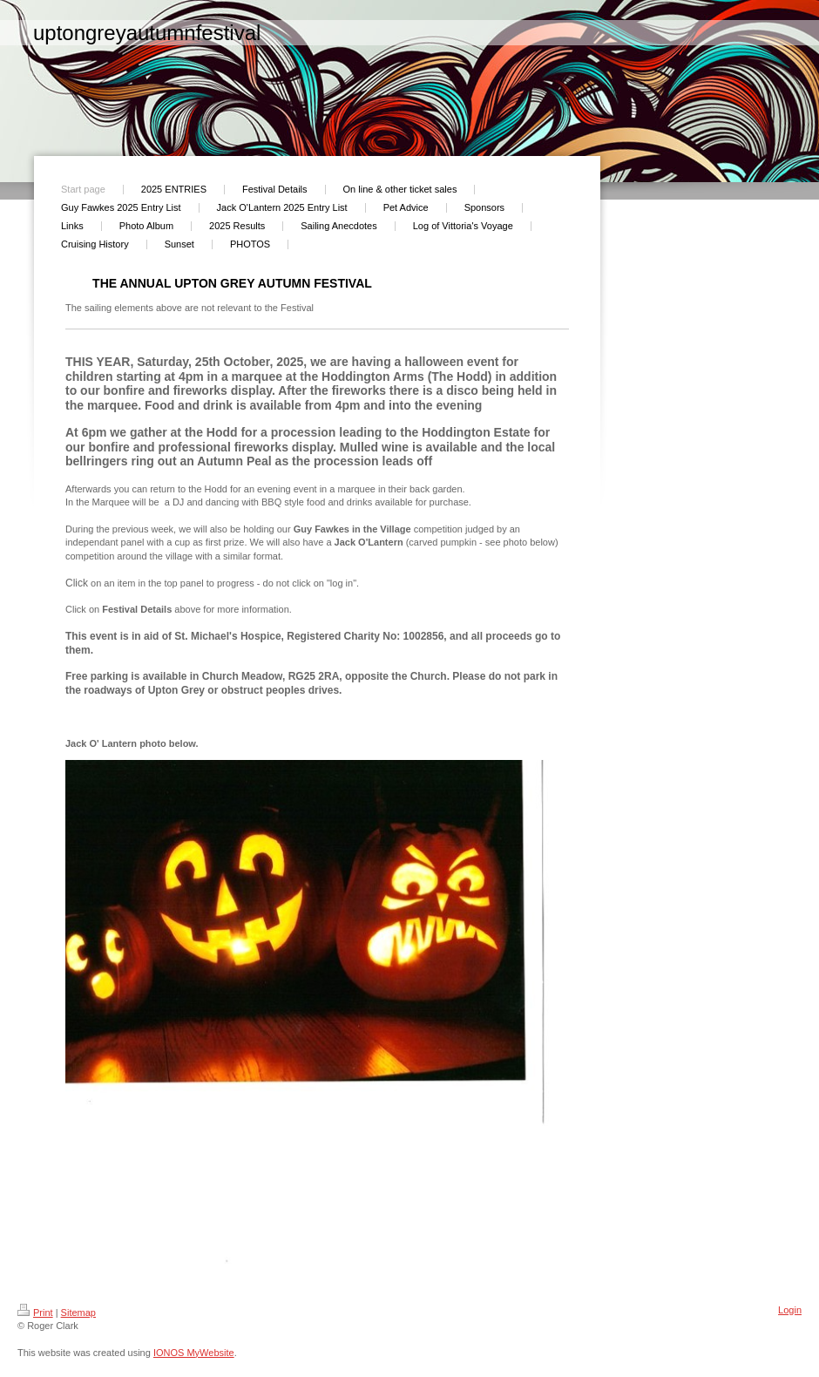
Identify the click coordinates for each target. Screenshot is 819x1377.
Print (35, 1312)
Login (790, 1310)
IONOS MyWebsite (193, 1352)
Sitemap (78, 1312)
